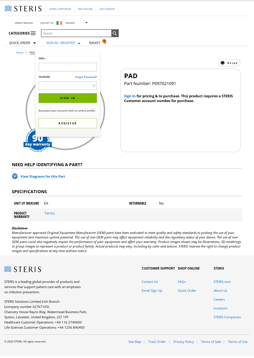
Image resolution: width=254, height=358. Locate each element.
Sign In (130, 96)
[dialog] (68, 95)
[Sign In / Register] (63, 42)
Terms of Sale (211, 341)
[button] (115, 33)
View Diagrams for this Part (43, 176)
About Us (220, 290)
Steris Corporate (60, 9)
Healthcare (85, 9)
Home (20, 52)
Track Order (157, 341)
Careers (219, 299)
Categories (22, 33)
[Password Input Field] (68, 85)
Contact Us (46, 22)
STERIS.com (222, 281)
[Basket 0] (98, 43)
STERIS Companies (227, 317)
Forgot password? (86, 77)
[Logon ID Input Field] (68, 67)
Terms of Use (238, 341)
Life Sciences (107, 9)
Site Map (134, 341)
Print (232, 63)
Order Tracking (24, 22)
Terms (49, 213)
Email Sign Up (152, 290)
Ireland (70, 22)
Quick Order (22, 43)
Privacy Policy (184, 341)
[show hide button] (94, 86)
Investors (220, 308)
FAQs (182, 281)
